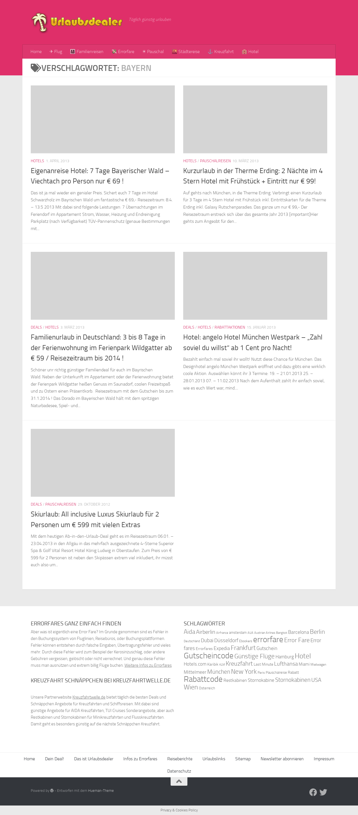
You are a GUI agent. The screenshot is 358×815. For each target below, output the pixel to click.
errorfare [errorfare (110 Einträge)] (268, 639)
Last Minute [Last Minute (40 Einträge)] (263, 664)
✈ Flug (56, 51)
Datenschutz (179, 771)
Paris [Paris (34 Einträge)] (261, 673)
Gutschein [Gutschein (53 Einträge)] (266, 648)
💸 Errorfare (122, 51)
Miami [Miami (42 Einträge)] (304, 664)
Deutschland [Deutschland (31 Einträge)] (192, 641)
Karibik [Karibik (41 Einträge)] (212, 664)
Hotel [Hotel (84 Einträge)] (303, 656)
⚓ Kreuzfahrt (221, 51)
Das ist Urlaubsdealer (93, 758)
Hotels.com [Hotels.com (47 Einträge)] (195, 664)
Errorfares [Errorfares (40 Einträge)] (204, 648)
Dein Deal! (54, 758)
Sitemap (243, 758)
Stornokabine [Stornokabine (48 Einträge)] (261, 680)
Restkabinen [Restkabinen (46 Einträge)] (235, 680)
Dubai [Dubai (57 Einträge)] (207, 640)
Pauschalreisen (215, 161)
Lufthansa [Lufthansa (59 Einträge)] (286, 663)
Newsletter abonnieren (282, 758)
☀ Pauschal (153, 51)
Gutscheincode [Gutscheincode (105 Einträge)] (209, 655)
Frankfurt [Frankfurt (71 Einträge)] (243, 648)
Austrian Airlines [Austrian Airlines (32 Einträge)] (264, 633)
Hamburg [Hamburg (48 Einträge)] (284, 656)
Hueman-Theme (101, 790)
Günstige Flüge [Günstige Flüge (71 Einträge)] (254, 656)
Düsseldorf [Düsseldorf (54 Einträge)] (226, 640)
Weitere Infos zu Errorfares (148, 665)
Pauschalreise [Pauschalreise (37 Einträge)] (276, 672)
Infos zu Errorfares (140, 758)
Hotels (37, 161)
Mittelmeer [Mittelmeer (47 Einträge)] (195, 672)
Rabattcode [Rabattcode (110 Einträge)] (203, 679)
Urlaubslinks (213, 758)
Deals (36, 327)
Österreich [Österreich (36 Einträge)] (207, 688)
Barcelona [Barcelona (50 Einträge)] (298, 632)
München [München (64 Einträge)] (218, 671)
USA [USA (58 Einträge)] (316, 680)
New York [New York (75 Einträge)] (244, 671)
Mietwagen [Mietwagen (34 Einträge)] (318, 664)
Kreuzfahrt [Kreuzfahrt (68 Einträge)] (239, 663)
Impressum (324, 758)
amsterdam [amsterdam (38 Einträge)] (238, 632)
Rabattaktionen (230, 327)
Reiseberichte (179, 758)
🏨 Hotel (250, 51)
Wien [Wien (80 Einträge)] (191, 687)
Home (36, 51)
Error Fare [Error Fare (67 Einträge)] (297, 640)
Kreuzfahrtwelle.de (88, 697)
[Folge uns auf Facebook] (313, 792)
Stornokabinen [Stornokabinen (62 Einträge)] (292, 680)
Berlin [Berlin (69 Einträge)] (317, 631)
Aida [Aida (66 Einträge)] (189, 631)
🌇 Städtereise (186, 51)
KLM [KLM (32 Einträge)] (222, 664)
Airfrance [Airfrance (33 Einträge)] (222, 633)
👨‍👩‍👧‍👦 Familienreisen (86, 51)
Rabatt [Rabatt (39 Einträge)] (293, 672)
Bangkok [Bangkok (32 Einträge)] (281, 633)
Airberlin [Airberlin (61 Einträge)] (205, 631)
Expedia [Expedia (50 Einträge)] (222, 648)
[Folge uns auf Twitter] (323, 792)
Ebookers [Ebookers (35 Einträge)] (245, 641)
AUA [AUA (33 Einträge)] (250, 633)
